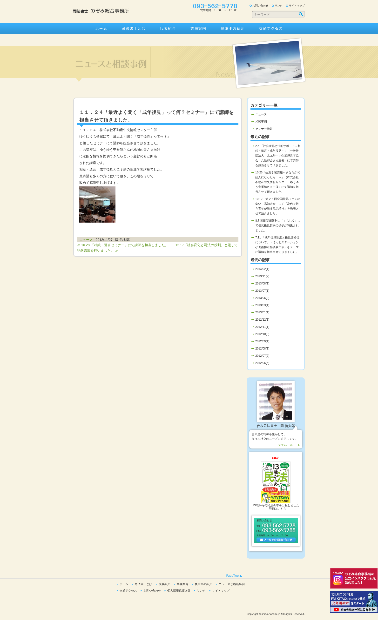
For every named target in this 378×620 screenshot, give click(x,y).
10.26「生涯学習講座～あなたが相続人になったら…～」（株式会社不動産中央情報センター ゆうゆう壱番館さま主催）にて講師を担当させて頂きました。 (277, 182)
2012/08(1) (262, 348)
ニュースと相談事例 (232, 584)
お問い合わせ (260, 5)
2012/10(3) (262, 334)
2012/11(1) (262, 327)
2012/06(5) (262, 363)
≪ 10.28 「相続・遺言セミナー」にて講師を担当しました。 (122, 245)
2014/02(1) (262, 269)
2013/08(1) (262, 283)
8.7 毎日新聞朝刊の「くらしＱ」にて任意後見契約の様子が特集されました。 (277, 225)
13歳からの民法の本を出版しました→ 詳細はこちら (275, 486)
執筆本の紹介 (232, 28)
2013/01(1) (262, 312)
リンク (279, 5)
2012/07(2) (262, 355)
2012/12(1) (262, 319)
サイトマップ (297, 5)
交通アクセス (271, 28)
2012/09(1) (262, 341)
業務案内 (198, 28)
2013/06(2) (262, 298)
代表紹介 (168, 28)
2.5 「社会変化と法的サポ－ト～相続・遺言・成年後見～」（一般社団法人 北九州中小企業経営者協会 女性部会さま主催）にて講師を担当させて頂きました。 (278, 155)
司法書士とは (133, 28)
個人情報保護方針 (178, 590)
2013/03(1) (262, 305)
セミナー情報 (264, 129)
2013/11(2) (262, 276)
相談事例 (261, 121)
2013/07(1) (262, 290)
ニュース (86, 240)
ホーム (101, 28)
